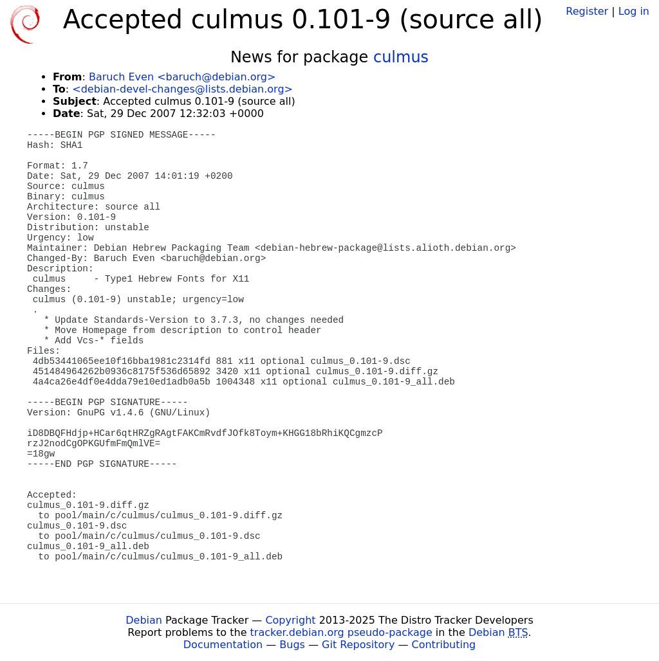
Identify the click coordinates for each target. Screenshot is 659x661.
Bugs (292, 644)
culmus (401, 57)
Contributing (444, 644)
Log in (633, 11)
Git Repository (358, 644)
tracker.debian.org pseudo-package (341, 632)
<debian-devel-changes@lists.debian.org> (182, 89)
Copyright (290, 620)
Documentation (223, 644)
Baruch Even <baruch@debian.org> (182, 77)
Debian (143, 620)
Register (587, 11)
